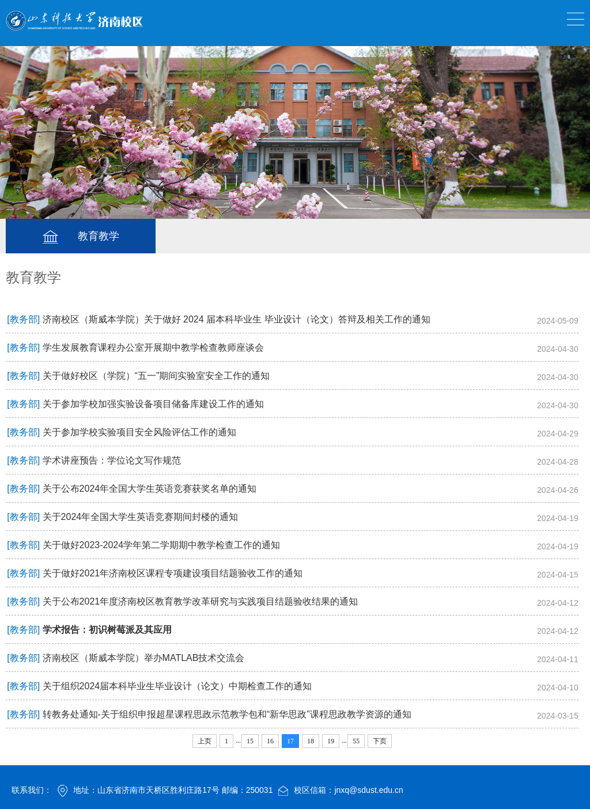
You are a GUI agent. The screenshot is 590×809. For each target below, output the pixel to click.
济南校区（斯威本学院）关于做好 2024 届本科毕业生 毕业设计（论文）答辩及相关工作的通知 (236, 319)
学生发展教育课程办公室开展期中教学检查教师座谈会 (153, 347)
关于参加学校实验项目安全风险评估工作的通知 (139, 432)
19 (330, 741)
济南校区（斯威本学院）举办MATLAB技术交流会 (144, 658)
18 (310, 741)
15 (250, 741)
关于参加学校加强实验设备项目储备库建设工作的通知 (153, 404)
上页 (204, 741)
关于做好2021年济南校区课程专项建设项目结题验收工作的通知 (173, 573)
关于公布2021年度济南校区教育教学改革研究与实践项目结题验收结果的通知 (200, 601)
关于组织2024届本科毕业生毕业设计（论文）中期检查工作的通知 (177, 686)
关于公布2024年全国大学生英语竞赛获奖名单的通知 (150, 488)
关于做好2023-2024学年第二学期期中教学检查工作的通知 (162, 545)
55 (356, 741)
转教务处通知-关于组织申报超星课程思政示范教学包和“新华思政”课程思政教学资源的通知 (227, 714)
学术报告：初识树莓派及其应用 (107, 630)
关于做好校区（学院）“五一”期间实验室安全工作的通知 (156, 376)
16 (270, 741)
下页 (380, 741)
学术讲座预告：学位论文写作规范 (112, 460)
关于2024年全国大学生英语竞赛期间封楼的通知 (141, 517)
